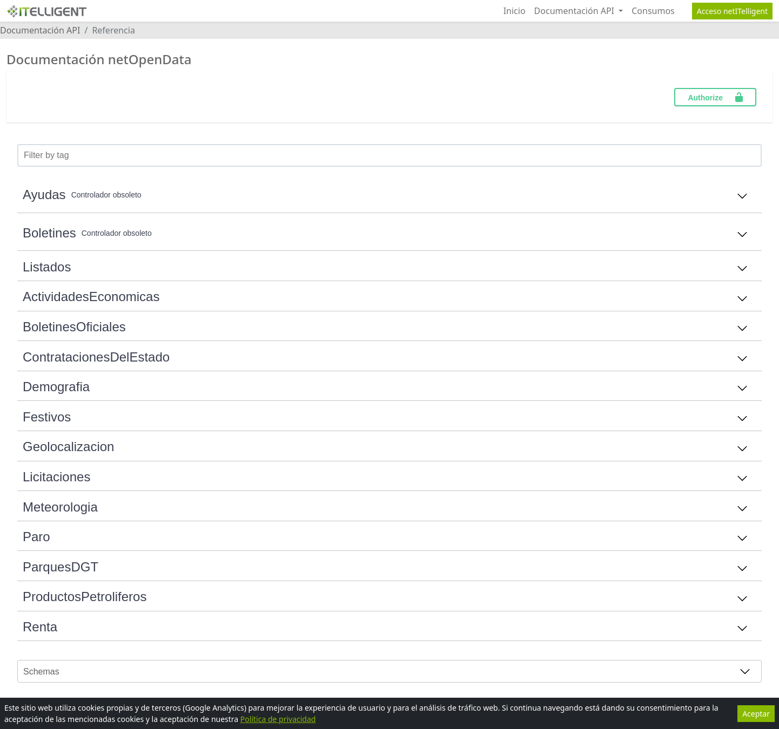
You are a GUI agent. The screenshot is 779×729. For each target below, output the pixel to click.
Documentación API (575, 11)
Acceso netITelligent (732, 11)
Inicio (514, 11)
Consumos (653, 11)
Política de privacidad (278, 719)
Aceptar (756, 713)
